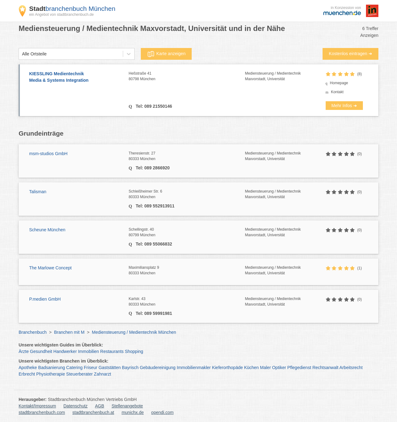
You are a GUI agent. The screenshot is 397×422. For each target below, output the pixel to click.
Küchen (251, 367)
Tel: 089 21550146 (153, 106)
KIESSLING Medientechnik (76, 77)
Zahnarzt (102, 374)
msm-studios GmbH (48, 153)
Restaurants (111, 351)
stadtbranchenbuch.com (42, 412)
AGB (99, 405)
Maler (265, 367)
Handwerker (65, 351)
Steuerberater (79, 374)
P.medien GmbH (45, 299)
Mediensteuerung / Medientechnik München (134, 332)
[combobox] (22, 54)
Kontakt (337, 92)
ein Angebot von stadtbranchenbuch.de (61, 14)
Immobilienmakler (194, 367)
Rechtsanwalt (325, 367)
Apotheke (28, 367)
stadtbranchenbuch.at (93, 412)
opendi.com (162, 412)
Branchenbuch (33, 332)
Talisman (37, 191)
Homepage (339, 83)
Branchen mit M (69, 332)
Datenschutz (76, 405)
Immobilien (88, 351)
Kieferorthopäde (227, 367)
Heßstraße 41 (187, 76)
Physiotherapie (50, 374)
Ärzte (24, 351)
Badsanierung (51, 367)
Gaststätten (110, 367)
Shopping (134, 351)
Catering (74, 367)
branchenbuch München (72, 8)
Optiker (279, 367)
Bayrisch (130, 367)
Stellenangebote (127, 405)
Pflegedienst (299, 367)
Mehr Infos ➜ (344, 105)
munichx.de (133, 412)
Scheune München (47, 229)
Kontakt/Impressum (37, 405)
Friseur (90, 367)
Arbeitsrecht (351, 367)
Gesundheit (41, 351)
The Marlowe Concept (50, 267)
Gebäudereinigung (158, 367)
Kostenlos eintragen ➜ (350, 53)
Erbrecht (27, 374)
